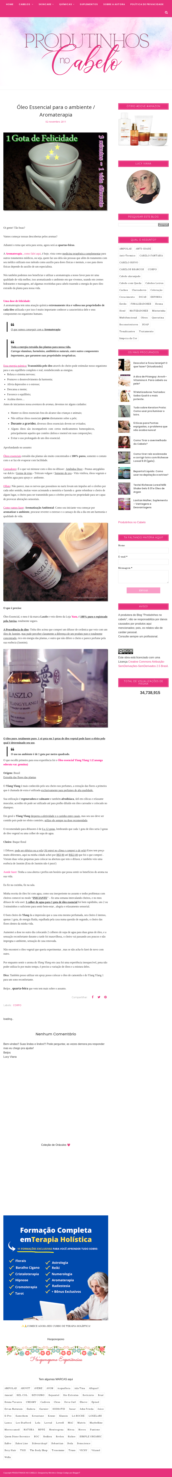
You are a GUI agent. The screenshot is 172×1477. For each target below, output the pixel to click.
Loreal (48, 1422)
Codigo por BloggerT (71, 1473)
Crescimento (127, 297)
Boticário (88, 1395)
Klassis (63, 1415)
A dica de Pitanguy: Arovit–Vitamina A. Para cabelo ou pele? (150, 380)
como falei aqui (32, 253)
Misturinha (158, 310)
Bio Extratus (71, 1395)
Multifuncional (128, 317)
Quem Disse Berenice (17, 1436)
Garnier (44, 1409)
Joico (101, 1409)
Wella (8, 1457)
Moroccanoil (12, 1429)
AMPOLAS (11, 1388)
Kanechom (22, 1415)
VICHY (84, 1450)
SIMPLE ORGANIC (91, 1436)
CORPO (17, 1005)
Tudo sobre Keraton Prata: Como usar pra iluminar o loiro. (149, 411)
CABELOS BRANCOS (131, 269)
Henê (122, 310)
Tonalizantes (127, 331)
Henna (159, 303)
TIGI (23, 1450)
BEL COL (22, 1395)
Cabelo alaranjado (130, 276)
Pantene (95, 1429)
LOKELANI (95, 1415)
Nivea (71, 1429)
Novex (82, 1429)
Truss (72, 1450)
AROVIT (25, 1388)
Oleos (144, 317)
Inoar (72, 1409)
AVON (50, 1388)
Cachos (123, 290)
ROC (36, 1436)
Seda (70, 1443)
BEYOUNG (38, 1395)
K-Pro (8, 1415)
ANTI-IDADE (143, 248)
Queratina (158, 317)
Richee (72, 1436)
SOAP (145, 324)
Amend (9, 1395)
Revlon (60, 1436)
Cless (57, 1402)
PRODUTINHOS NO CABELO (24, 1473)
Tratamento (146, 331)
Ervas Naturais (14, 1409)
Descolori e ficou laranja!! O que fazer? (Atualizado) (150, 364)
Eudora (31, 1409)
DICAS (142, 297)
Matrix (81, 1422)
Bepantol (54, 1395)
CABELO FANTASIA (151, 255)
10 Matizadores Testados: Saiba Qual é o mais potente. (149, 395)
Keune (51, 1415)
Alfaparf (94, 1388)
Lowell (60, 1422)
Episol (95, 1402)
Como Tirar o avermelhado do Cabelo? (150, 442)
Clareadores (139, 290)
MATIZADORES (139, 310)
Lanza (8, 1422)
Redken (47, 1436)
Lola (37, 1422)
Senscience (84, 1443)
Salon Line (21, 1443)
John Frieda (87, 1409)
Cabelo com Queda (130, 283)
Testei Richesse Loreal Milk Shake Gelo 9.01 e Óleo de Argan (149, 488)
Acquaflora (63, 1388)
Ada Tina (79, 1388)
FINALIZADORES (141, 303)
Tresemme (58, 1450)
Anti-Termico (127, 255)
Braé (101, 1395)
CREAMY (31, 1402)
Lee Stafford (23, 1422)
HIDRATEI (59, 1409)
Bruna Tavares (13, 1402)
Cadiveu (45, 1402)
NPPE (41, 1429)
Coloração (156, 290)
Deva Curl (70, 1402)
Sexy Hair (10, 1450)
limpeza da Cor (128, 338)
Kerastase (38, 1415)
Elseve (84, 1402)
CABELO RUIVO (128, 262)
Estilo (123, 303)
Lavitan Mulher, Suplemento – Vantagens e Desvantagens (150, 504)
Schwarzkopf (39, 1443)
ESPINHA (156, 297)
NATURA (29, 1429)
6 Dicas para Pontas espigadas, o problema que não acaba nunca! (150, 426)
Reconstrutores (128, 324)
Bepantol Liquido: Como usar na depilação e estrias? (150, 473)
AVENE (38, 1388)
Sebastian (57, 1443)
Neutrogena (56, 1429)
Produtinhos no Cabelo (132, 522)
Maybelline (96, 1422)
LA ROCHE (78, 1415)
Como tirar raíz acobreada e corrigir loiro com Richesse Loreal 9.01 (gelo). (150, 457)
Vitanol (96, 1450)
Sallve (8, 1443)
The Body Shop (39, 1450)
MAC (70, 1422)
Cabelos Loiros (154, 283)
